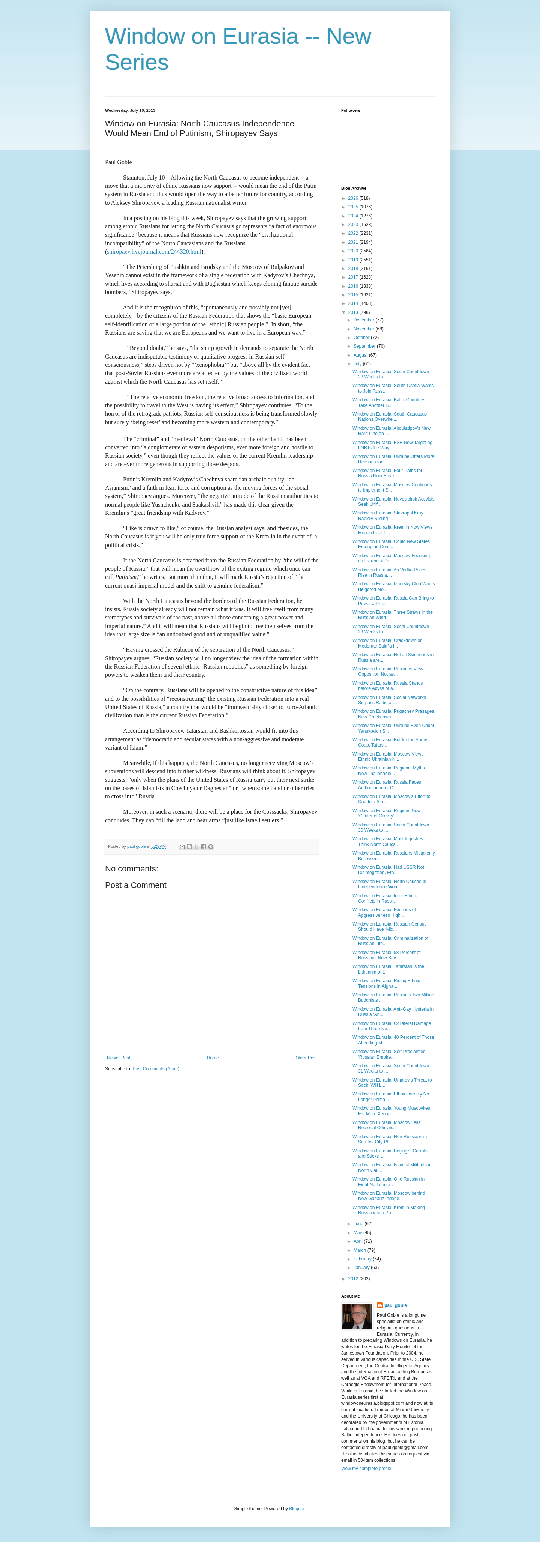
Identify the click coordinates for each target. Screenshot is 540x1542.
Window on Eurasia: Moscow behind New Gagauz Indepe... (388, 1196)
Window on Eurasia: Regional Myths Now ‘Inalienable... (388, 770)
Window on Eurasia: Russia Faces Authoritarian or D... (386, 785)
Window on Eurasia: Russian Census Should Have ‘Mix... (389, 926)
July (358, 363)
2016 (354, 286)
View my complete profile (366, 1468)
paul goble (395, 1305)
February (363, 1259)
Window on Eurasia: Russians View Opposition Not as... (387, 671)
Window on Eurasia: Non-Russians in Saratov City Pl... (389, 1139)
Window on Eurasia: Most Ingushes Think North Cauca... (387, 841)
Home (213, 1057)
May (358, 1232)
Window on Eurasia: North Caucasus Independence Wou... (389, 884)
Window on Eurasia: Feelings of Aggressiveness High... (384, 912)
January (362, 1267)
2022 (354, 233)
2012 (354, 1278)
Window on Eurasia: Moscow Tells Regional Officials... (386, 1125)
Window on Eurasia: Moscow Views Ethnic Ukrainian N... (387, 757)
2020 (354, 251)
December (365, 319)
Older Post (306, 1057)
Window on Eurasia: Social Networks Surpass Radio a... (389, 700)
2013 (354, 312)
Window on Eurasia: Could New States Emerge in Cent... (391, 544)
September (365, 346)
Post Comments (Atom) (155, 1068)
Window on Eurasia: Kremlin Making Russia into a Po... (388, 1210)
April (359, 1241)
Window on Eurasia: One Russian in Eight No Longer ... (388, 1181)
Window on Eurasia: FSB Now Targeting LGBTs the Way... (392, 445)
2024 (354, 216)
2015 (354, 294)
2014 (354, 303)
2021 (354, 242)
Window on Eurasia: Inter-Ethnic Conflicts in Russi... (384, 898)
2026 (354, 198)
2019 (354, 259)
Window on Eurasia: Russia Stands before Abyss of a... (387, 686)
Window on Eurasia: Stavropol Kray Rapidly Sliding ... (387, 515)
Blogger (296, 1508)
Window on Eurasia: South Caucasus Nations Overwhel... (389, 416)
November (365, 329)
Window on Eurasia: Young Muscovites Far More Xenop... (391, 1111)
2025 (354, 207)
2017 (354, 277)
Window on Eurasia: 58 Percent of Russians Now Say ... (386, 955)
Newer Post (118, 1057)
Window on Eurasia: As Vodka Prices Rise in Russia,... (389, 572)
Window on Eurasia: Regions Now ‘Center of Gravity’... (386, 813)
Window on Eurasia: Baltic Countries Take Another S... (388, 402)
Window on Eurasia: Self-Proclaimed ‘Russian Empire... (389, 1054)
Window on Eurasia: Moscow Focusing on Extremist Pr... (391, 558)
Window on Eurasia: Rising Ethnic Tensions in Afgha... (386, 983)
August (361, 355)
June (359, 1223)
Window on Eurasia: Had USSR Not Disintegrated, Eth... (388, 870)
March (361, 1250)
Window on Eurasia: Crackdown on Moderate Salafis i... (387, 643)
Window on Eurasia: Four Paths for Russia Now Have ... (387, 473)
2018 (354, 268)
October (362, 337)
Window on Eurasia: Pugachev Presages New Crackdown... (393, 714)
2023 (354, 224)
